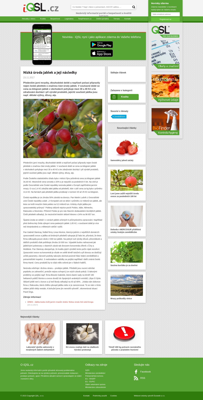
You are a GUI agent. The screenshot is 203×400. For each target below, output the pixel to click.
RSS (142, 378)
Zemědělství (119, 116)
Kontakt (127, 19)
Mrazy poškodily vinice (127, 287)
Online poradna (102, 19)
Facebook (145, 371)
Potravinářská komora (94, 376)
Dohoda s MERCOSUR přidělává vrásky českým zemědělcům (127, 219)
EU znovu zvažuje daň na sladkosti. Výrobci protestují (82, 337)
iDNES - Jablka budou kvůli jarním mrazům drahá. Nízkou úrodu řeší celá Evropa (60, 302)
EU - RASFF (90, 379)
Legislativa (69, 19)
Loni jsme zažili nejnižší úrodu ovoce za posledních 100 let (127, 183)
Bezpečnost (55, 19)
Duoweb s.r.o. (159, 396)
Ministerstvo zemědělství (95, 373)
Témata (116, 19)
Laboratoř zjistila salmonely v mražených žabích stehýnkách (40, 337)
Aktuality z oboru (28, 19)
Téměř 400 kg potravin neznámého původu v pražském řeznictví (125, 337)
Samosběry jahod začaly (127, 148)
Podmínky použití (100, 396)
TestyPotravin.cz (84, 19)
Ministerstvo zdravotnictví (95, 387)
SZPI (87, 370)
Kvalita (43, 19)
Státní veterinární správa (95, 384)
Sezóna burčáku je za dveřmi (127, 253)
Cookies (113, 396)
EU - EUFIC (90, 382)
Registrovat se (165, 19)
